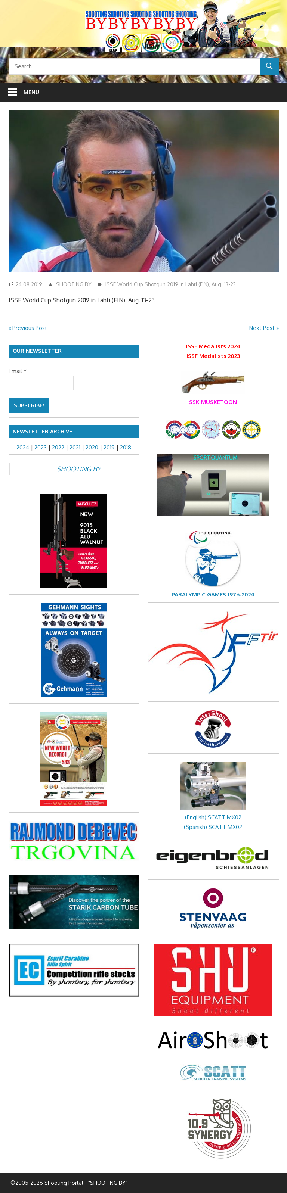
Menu (31, 92)
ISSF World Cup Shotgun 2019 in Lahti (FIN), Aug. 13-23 (170, 284)
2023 (40, 447)
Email (18, 370)
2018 (125, 447)
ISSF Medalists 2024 (213, 346)
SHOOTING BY (74, 284)
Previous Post (29, 327)
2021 (75, 447)
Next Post (262, 327)
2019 (109, 447)
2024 (22, 447)
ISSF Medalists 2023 (213, 355)
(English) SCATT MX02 (213, 817)
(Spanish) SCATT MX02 (213, 827)
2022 (58, 447)
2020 (92, 447)
